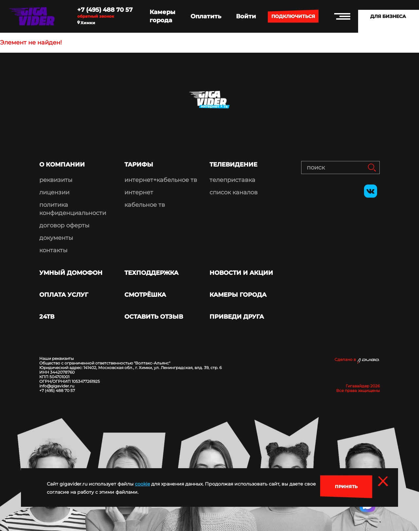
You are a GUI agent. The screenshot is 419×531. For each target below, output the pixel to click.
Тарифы (138, 164)
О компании (62, 164)
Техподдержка (151, 272)
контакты (53, 250)
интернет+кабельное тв (160, 180)
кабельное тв (144, 204)
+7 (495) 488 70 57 (105, 9)
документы (56, 237)
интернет (138, 192)
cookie (142, 484)
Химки (86, 22)
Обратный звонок (95, 16)
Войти (246, 16)
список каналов (234, 192)
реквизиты (55, 180)
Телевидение (233, 164)
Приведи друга (237, 316)
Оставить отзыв (153, 316)
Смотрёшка (145, 294)
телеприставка (232, 180)
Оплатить (206, 16)
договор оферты (64, 225)
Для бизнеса (388, 16)
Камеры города (162, 16)
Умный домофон (70, 272)
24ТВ (46, 316)
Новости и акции (241, 272)
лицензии (54, 192)
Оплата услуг (63, 294)
